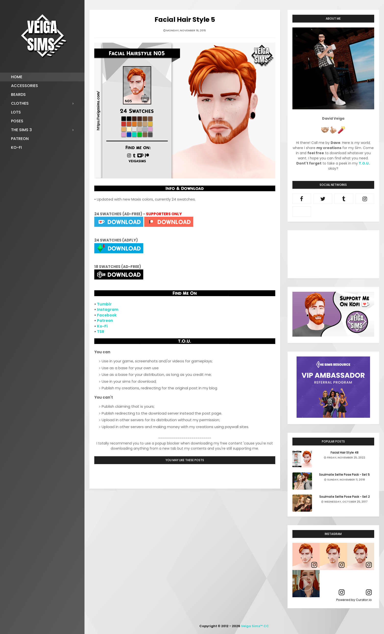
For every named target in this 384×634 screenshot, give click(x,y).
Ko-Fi (102, 326)
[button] (306, 583)
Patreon (105, 320)
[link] (314, 565)
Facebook (107, 315)
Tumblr (104, 304)
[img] (306, 556)
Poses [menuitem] (17, 121)
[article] (306, 556)
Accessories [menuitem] (24, 86)
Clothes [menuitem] (20, 103)
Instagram (107, 309)
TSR (100, 331)
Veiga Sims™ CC (255, 626)
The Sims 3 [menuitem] (21, 130)
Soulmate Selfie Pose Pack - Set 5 (344, 474)
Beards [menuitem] (18, 94)
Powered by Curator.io (354, 600)
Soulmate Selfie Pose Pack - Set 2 (344, 497)
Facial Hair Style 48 (345, 452)
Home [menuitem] (16, 77)
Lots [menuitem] (16, 112)
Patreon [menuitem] (20, 138)
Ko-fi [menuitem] (16, 147)
